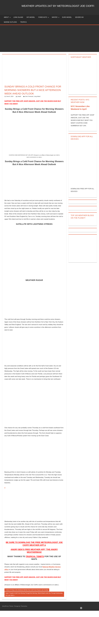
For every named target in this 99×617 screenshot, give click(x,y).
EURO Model (67, 23)
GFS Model (31, 23)
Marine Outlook (10, 28)
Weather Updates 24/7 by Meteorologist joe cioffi (48, 14)
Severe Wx (79, 23)
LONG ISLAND (18, 23)
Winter (55, 23)
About (7, 23)
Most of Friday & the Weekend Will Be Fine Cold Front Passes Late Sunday (27, 596)
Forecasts (43, 23)
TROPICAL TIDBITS (35, 562)
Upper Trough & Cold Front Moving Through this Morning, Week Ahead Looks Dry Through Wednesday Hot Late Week (34, 600)
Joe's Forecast (29, 102)
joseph (19, 102)
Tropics (23, 28)
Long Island (37, 102)
